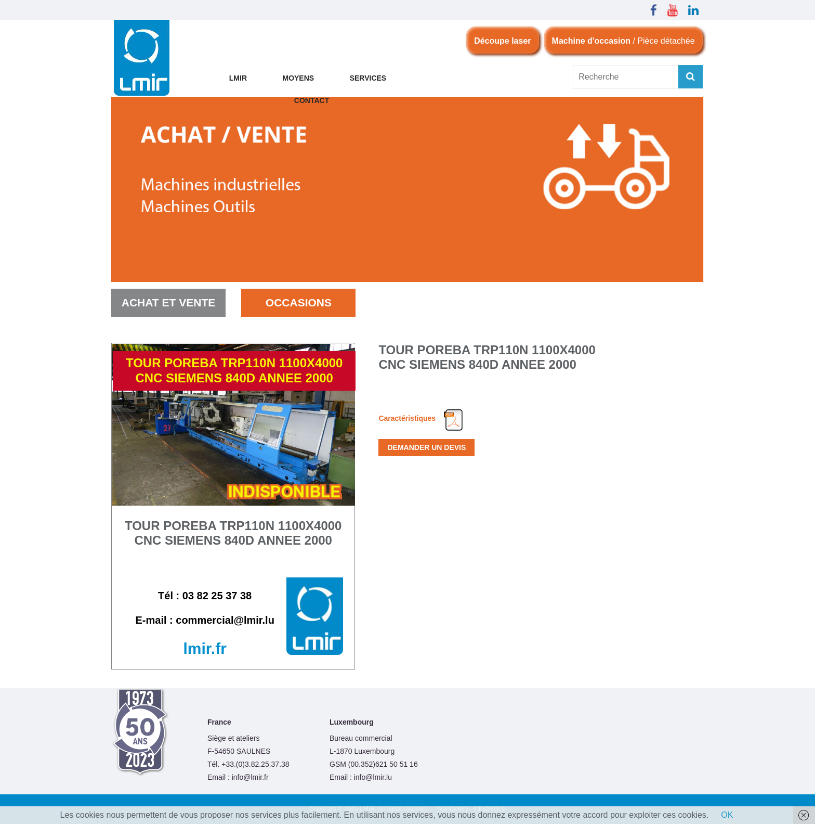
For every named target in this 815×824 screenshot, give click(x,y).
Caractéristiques (421, 418)
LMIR (238, 78)
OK (727, 814)
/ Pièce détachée (623, 40)
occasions (299, 302)
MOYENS (298, 78)
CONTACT (311, 100)
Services (368, 78)
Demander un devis (426, 447)
